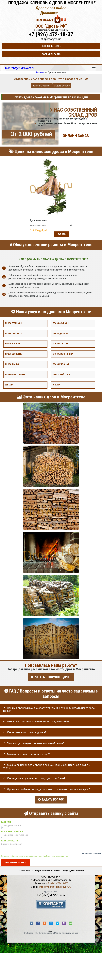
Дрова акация (12, 364)
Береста (9, 385)
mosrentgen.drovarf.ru (19, 68)
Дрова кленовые (61, 364)
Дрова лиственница (63, 354)
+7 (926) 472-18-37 (51, 34)
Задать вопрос (62, 85)
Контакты (55, 870)
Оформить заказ (51, 54)
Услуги (38, 870)
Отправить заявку (15, 861)
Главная (21, 870)
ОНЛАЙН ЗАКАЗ (76, 135)
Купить (62, 234)
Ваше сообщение (9, 839)
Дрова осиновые (61, 323)
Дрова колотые (12, 344)
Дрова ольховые (13, 333)
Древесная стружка (15, 374)
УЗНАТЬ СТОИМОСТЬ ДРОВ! (51, 677)
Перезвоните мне (51, 46)
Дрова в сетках (60, 344)
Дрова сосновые (13, 354)
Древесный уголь (61, 374)
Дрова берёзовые (14, 323)
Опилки (56, 385)
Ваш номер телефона (12, 830)
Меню (94, 67)
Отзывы (46, 870)
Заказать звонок (41, 85)
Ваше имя (6, 821)
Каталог (29, 870)
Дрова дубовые (60, 333)
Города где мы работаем (73, 870)
